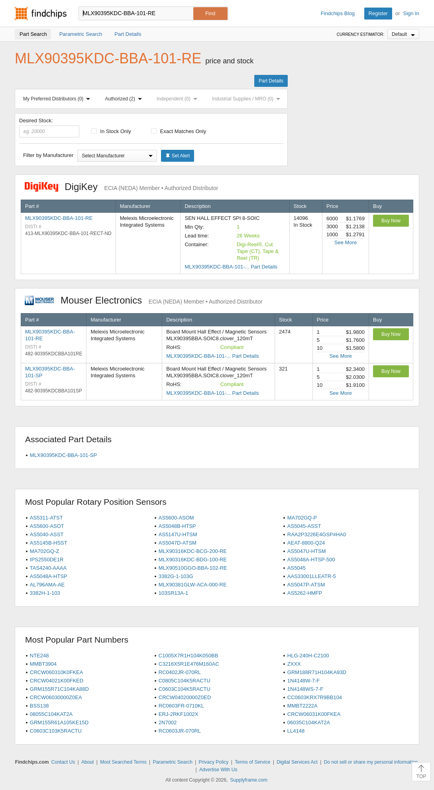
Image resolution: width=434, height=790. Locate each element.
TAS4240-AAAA (48, 568)
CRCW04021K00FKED (56, 681)
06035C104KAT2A (308, 722)
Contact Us (63, 762)
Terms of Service (252, 762)
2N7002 (168, 722)
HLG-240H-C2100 (308, 656)
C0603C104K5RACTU (184, 689)
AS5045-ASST (304, 526)
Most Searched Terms (123, 762)
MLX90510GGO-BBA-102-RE (193, 568)
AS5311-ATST (46, 518)
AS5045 (296, 568)
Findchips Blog (338, 13)
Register (378, 13)
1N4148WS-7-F (305, 689)
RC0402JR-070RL (180, 672)
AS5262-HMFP (304, 593)
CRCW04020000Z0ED (185, 697)
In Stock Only (111, 131)
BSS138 (39, 706)
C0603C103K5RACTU (56, 731)
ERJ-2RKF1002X (178, 714)
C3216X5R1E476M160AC (189, 664)
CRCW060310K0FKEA (56, 672)
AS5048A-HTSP (48, 576)
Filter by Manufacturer (48, 155)
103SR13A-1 (173, 593)
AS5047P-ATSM (306, 585)
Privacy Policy (214, 762)
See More (345, 242)
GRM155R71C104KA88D (59, 689)
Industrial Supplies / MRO (247, 98)
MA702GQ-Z (44, 551)
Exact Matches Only (178, 131)
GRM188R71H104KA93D (316, 672)
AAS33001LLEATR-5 (311, 576)
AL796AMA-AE (47, 585)
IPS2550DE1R (47, 560)
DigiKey (121, 186)
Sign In (411, 13)
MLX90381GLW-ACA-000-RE (193, 585)
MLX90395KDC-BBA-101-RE (58, 218)
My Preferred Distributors (58, 98)
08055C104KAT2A (51, 714)
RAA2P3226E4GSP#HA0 (316, 534)
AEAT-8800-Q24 (306, 543)
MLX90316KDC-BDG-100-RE (193, 560)
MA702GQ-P (302, 518)
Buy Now (391, 220)
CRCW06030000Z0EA (56, 697)
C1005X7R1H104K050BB (188, 656)
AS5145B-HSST (48, 543)
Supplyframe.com (248, 780)
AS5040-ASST (47, 534)
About (87, 762)
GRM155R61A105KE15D (59, 722)
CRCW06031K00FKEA (314, 714)
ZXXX (294, 664)
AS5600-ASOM (176, 518)
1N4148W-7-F (303, 681)
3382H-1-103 (45, 593)
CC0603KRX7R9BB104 (314, 697)
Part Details (271, 81)
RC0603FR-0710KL (181, 706)
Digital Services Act (297, 762)
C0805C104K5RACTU (184, 681)
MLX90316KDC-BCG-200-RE (193, 551)
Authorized (125, 98)
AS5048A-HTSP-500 (311, 560)
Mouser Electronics (144, 300)
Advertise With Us (218, 769)
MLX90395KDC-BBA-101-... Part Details (231, 267)
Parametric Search (172, 762)
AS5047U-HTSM (306, 551)
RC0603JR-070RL (180, 731)
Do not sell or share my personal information (371, 762)
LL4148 (295, 731)
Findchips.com (41, 13)
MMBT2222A (302, 706)
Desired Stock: (49, 127)
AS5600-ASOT (47, 526)
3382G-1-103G (176, 576)
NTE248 (39, 656)
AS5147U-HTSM (178, 534)
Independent (178, 98)
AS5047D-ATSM (177, 543)
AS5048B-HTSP (177, 526)
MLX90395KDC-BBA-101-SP (63, 455)
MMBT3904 (43, 664)
